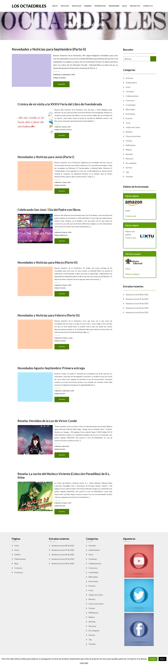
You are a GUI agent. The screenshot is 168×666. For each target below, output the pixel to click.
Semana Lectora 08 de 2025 (137, 294)
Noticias (65, 6)
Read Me (61, 83)
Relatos (129, 150)
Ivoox (128, 123)
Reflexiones (114, 6)
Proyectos (135, 6)
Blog (124, 6)
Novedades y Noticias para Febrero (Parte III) (57, 325)
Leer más (84, 663)
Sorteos (129, 167)
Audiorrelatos (131, 82)
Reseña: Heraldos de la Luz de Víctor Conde (56, 430)
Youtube (129, 176)
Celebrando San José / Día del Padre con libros (57, 219)
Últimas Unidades (132, 274)
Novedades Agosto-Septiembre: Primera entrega (58, 378)
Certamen (130, 91)
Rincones (129, 158)
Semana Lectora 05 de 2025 (137, 308)
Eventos (67, 125)
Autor (128, 87)
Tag (127, 172)
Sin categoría (131, 163)
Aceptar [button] (153, 659)
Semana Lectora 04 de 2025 (137, 312)
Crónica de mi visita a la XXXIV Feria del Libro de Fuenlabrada (62, 114)
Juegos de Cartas (133, 127)
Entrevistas (100, 6)
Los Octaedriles (29, 6)
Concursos (130, 100)
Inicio (55, 6)
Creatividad (130, 105)
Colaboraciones (132, 96)
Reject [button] (162, 659)
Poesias (129, 141)
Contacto (148, 6)
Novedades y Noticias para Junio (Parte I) (56, 166)
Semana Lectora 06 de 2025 (137, 303)
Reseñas (87, 6)
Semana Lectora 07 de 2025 (137, 299)
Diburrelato (130, 109)
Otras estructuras (133, 136)
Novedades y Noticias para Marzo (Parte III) (56, 272)
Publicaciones (20, 559)
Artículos (76, 6)
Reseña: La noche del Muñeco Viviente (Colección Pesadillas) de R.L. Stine (64, 485)
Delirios (17, 554)
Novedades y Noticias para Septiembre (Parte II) (50, 50)
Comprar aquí (130, 216)
